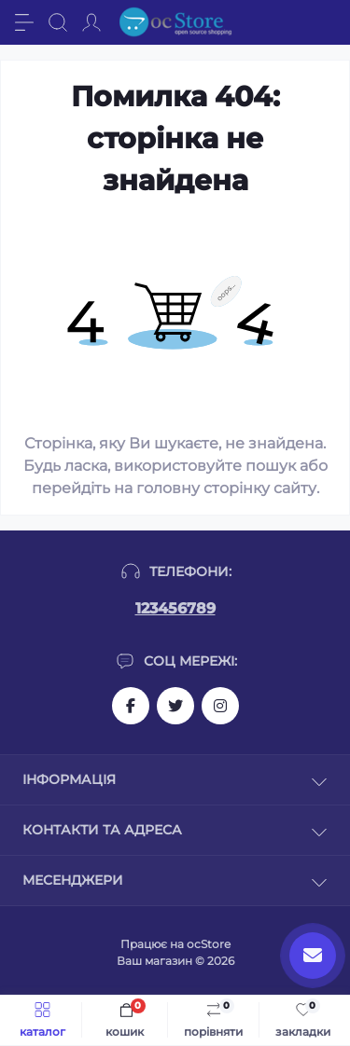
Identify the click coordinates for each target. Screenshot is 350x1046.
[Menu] (24, 22)
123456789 (175, 608)
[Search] (58, 22)
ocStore (209, 944)
